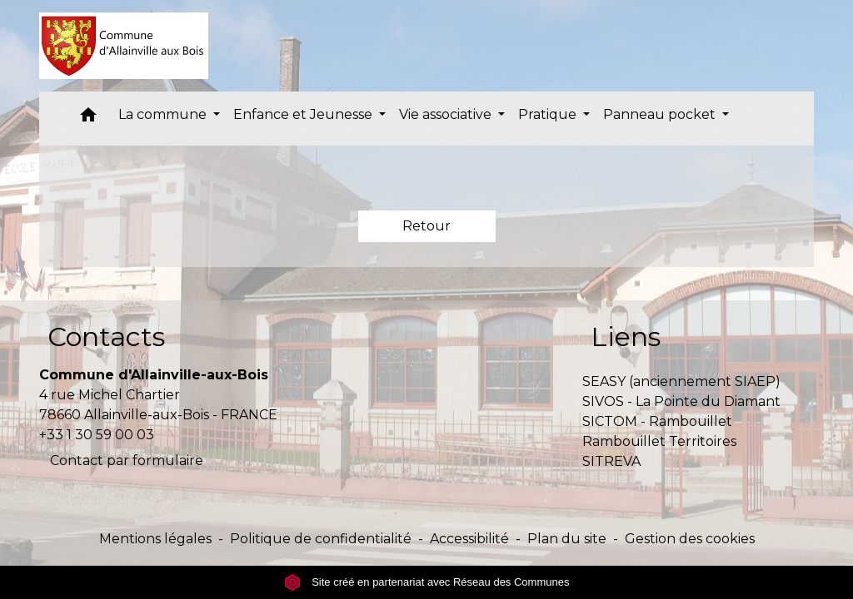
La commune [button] (164, 114)
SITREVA (611, 461)
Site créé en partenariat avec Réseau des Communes (427, 582)
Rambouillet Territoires (659, 441)
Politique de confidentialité (321, 539)
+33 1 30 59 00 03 (96, 435)
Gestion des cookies (690, 539)
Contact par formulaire (126, 460)
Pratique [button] (549, 114)
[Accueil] (123, 45)
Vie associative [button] (447, 114)
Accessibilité (469, 539)
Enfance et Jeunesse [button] (304, 114)
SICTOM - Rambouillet (657, 421)
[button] (88, 118)
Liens (626, 336)
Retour (426, 226)
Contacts (106, 336)
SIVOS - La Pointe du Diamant (681, 401)
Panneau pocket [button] (661, 114)
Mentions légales (155, 539)
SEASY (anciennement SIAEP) (681, 381)
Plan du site (566, 539)
